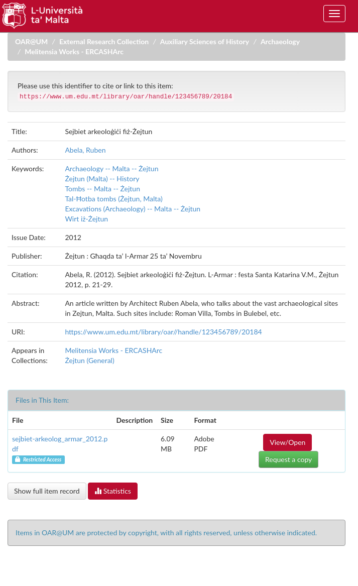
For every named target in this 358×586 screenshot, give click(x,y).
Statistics (112, 491)
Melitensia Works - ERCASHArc (74, 51)
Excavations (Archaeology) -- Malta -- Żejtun (132, 208)
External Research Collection (104, 41)
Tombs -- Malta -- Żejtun (102, 188)
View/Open (287, 442)
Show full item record (47, 491)
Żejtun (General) (89, 360)
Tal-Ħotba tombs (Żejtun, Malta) (113, 198)
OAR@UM (31, 41)
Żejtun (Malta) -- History (102, 178)
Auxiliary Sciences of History (204, 41)
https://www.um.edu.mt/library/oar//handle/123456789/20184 (163, 331)
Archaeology (280, 41)
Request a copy (288, 459)
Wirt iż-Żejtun (86, 218)
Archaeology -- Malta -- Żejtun (111, 168)
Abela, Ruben (85, 150)
